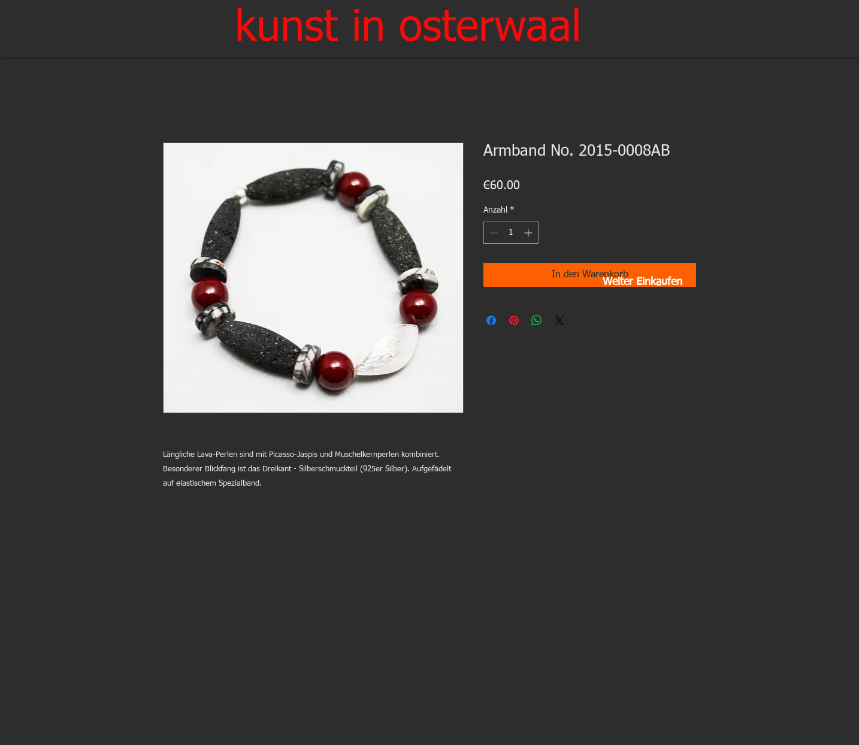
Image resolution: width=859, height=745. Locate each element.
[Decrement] (492, 232)
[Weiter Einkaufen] (642, 283)
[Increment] (529, 232)
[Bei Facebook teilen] (491, 320)
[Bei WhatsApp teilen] (537, 320)
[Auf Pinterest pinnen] (514, 320)
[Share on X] (559, 320)
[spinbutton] (511, 232)
